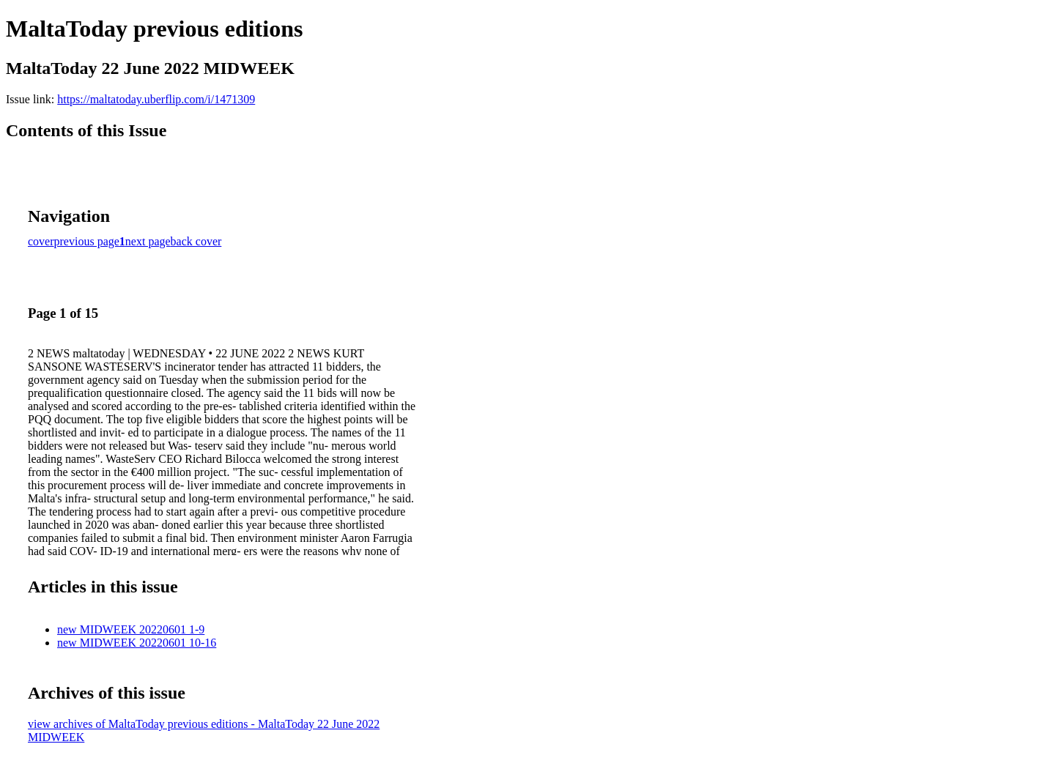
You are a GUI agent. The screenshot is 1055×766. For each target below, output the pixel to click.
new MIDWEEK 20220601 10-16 (136, 642)
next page (148, 241)
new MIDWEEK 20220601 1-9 (130, 629)
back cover (196, 241)
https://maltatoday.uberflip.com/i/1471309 (156, 99)
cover (41, 241)
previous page (86, 241)
